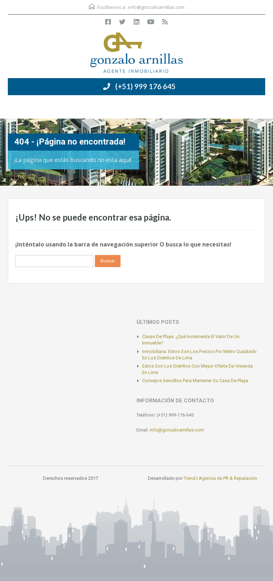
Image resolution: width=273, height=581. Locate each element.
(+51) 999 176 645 (145, 86)
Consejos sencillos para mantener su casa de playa (195, 380)
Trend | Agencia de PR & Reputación (220, 478)
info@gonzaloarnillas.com (156, 7)
